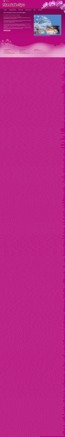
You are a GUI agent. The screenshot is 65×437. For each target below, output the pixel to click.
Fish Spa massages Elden (7, 113)
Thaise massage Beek (53, 309)
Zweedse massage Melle (24, 429)
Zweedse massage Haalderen (30, 424)
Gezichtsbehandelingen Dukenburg (3, 132)
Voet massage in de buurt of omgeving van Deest (58, 354)
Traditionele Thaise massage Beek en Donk (56, 326)
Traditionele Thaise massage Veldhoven (39, 346)
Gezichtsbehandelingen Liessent (45, 138)
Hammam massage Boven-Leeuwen (56, 150)
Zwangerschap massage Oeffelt (3, 412)
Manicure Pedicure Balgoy (30, 205)
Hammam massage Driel (18, 152)
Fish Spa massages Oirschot (39, 121)
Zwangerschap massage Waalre (9, 417)
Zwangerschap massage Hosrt (7, 407)
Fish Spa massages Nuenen (9, 121)
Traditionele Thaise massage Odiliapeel (59, 341)
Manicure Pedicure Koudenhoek (36, 213)
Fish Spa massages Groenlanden (34, 114)
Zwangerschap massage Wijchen (43, 417)
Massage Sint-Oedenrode (22, 232)
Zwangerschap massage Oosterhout (30, 412)
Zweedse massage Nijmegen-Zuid (33, 430)
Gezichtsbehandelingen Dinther (10, 131)
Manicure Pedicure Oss (38, 217)
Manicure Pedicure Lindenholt (35, 214)
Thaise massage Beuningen (39, 310)
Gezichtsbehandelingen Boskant (57, 129)
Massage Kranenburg (31, 228)
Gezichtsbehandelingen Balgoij (3, 128)
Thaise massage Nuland (6, 320)
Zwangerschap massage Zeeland (16, 418)
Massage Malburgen (33, 229)
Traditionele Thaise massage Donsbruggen (15, 330)
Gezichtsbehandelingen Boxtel (11, 130)
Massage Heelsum (43, 226)
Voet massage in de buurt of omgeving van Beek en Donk (28, 351)
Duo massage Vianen (25, 107)
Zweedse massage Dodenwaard (3, 422)
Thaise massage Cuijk (24, 311)
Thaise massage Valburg (9, 323)
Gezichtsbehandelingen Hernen (55, 135)
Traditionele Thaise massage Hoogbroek (28, 336)
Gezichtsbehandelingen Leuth (32, 138)
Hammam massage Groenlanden (11, 154)
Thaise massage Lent (35, 317)
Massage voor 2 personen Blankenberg (8, 237)
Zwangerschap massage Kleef (41, 407)
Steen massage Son (17, 306)
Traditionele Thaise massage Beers (10, 327)
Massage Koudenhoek (26, 228)
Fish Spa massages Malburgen (39, 119)
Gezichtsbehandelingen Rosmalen (55, 143)
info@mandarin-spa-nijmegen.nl (10, 53)
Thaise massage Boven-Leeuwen (8, 311)
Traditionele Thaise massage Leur (8, 338)
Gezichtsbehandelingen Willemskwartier (37, 147)
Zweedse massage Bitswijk (43, 420)
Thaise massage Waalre (19, 324)
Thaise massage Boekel (61, 310)
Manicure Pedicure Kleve (29, 213)
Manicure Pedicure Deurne (55, 207)
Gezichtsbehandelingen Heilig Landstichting (26, 135)
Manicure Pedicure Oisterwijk (16, 217)
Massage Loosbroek (17, 229)
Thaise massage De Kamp (35, 311)
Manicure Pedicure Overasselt (50, 217)
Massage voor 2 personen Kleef (26, 245)
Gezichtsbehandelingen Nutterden (43, 141)
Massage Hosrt (1, 228)
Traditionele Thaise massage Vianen (13, 347)
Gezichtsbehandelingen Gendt (17, 133)
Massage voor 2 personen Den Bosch (23, 238)
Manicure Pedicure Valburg (6, 220)
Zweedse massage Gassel (24, 423)
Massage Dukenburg (15, 225)
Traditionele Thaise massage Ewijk (34, 331)
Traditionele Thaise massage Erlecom (20, 331)
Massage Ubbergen (45, 232)
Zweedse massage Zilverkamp (32, 436)
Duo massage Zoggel (46, 108)
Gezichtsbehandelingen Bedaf (16, 128)
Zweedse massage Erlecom (3, 423)
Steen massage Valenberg (51, 306)
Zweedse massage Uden (4, 434)
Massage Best (41, 223)
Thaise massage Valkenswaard (21, 323)
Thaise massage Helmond (27, 315)
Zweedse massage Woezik (8, 436)
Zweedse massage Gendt (46, 423)
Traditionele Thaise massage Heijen (27, 334)
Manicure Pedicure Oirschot (10, 217)
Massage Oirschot (55, 230)
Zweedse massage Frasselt (18, 423)
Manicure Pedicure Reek (24, 218)
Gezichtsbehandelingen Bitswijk (36, 129)
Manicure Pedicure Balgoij (25, 205)
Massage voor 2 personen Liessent (42, 246)
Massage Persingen (25, 231)
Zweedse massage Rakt (15, 432)
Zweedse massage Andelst (3, 419)
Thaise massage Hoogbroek (30, 316)
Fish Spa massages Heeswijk (30, 115)
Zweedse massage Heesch (4, 425)
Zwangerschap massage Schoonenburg (18, 414)
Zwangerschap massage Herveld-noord (8, 406)
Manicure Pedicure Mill (29, 215)
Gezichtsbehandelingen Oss (31, 142)
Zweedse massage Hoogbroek (55, 426)
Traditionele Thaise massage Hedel (45, 333)
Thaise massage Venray (52, 323)
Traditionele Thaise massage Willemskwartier (32, 348)
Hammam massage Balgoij (12, 149)
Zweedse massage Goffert (57, 423)
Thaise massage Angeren (23, 309)
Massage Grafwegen (4, 226)
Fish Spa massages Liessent (49, 118)
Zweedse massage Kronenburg (49, 427)
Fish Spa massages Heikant (48, 115)
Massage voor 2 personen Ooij (19, 250)
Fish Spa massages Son (6, 124)
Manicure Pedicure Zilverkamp (26, 222)
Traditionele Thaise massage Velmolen (47, 346)
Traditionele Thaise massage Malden (44, 339)
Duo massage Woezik (22, 108)
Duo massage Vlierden (34, 107)
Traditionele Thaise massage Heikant (34, 334)
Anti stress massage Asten (44, 54)
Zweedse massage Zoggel (37, 436)
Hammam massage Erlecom (58, 152)
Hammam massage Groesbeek (17, 154)
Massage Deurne (42, 224)
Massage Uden (49, 232)
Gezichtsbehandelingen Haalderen (10, 134)
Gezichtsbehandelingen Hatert (23, 134)
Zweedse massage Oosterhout (27, 431)
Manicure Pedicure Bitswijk (43, 206)
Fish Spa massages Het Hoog (41, 116)
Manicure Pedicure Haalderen (30, 210)
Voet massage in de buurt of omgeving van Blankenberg (17, 353)
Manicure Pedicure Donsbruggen (16, 208)
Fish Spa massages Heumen (53, 116)
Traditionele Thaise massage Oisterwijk (19, 342)
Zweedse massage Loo (40, 428)
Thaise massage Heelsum (42, 314)
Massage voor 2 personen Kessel (19, 245)
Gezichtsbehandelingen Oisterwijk (5, 142)
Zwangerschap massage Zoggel (38, 418)
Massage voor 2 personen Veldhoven (13, 254)
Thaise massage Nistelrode (59, 319)
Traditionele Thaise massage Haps (22, 333)
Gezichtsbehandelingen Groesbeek (3, 134)
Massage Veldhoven (6, 233)
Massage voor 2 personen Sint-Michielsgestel (45, 252)
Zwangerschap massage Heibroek (7, 405)
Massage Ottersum (13, 231)
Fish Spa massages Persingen (28, 122)
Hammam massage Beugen (14, 150)
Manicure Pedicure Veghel (24, 220)
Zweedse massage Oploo (33, 431)
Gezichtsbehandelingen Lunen (30, 139)
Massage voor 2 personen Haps (55, 241)
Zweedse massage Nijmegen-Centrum (11, 430)
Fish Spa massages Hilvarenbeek (59, 116)
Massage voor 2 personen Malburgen (44, 247)
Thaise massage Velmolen (37, 323)
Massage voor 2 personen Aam (33, 234)
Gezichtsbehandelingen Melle (57, 139)
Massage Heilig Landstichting (5, 227)
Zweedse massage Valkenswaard (22, 434)
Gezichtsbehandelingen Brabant (18, 130)
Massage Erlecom (29, 225)
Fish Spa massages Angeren (16, 109)
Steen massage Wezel (9, 308)
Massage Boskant (3, 224)
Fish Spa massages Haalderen (47, 114)
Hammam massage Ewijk (5, 153)
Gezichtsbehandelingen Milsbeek (18, 140)
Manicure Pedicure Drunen (34, 208)
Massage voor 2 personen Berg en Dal (20, 236)
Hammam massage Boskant (50, 150)
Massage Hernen (22, 227)
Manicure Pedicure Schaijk (53, 218)
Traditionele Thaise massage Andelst (60, 325)
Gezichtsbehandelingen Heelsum (43, 134)
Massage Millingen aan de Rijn (48, 229)
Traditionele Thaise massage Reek (53, 343)
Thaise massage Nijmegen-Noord (40, 319)
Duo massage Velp (12, 107)
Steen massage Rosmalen (34, 305)
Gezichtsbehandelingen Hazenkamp (30, 134)
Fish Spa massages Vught (53, 125)
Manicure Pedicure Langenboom (61, 213)
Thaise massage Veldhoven (32, 323)
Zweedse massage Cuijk (20, 421)
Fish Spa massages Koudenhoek (58, 117)
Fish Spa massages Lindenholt (61, 118)
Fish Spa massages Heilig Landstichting (55, 115)
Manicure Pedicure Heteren (25, 212)
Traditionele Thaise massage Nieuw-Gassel (36, 340)
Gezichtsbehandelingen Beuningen (23, 129)
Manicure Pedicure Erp (8, 209)
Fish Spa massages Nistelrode (3, 121)
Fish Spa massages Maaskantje (32, 119)
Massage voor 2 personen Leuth (28, 246)
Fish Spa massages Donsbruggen (28, 112)
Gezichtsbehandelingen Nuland (36, 141)
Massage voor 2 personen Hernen (37, 243)
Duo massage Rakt (10, 105)
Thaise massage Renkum (40, 321)
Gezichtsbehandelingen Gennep (23, 133)
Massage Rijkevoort (54, 231)
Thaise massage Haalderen (16, 314)
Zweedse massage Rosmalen (50, 432)
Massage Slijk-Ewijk (28, 232)
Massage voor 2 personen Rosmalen (6, 252)
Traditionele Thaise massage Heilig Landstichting (43, 334)
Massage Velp (13, 233)
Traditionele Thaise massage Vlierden (28, 347)
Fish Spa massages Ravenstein (51, 122)
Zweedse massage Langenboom (61, 427)
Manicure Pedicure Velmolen (36, 220)
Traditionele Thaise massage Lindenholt (46, 338)
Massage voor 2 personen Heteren (11, 244)
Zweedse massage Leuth (12, 428)
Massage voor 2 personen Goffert (3, 241)
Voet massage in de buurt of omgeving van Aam (32, 349)
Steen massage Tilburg (27, 306)
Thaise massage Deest (45, 311)
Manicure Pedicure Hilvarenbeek (37, 212)
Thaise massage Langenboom (30, 317)
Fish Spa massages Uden (35, 124)
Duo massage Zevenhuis (36, 108)
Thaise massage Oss (53, 320)
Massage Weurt (52, 233)
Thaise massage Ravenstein (30, 321)
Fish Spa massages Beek (50, 109)
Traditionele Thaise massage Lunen (20, 339)
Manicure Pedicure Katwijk (8, 213)
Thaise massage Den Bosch (50, 311)
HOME (5, 10)
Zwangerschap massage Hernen (58, 405)
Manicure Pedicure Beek (41, 205)
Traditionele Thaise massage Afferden (37, 325)
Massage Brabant (16, 224)
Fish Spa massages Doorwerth (35, 112)
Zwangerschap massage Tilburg (16, 415)
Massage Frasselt (39, 225)
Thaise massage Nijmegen (26, 319)
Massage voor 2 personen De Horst (58, 237)
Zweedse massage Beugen (26, 420)
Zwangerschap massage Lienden (47, 408)
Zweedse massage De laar (38, 421)
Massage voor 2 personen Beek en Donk (52, 235)
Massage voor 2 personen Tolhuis (26, 253)
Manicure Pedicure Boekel (55, 206)
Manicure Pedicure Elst (62, 208)
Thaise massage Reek (36, 321)
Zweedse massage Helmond (46, 425)
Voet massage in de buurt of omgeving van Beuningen (49, 352)
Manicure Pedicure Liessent (23, 214)
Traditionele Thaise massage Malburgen (36, 339)
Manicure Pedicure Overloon (56, 217)
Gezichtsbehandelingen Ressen (42, 143)
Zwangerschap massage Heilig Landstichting (28, 405)
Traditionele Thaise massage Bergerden (34, 327)
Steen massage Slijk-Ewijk (12, 306)
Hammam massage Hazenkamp (41, 154)
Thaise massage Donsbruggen (15, 312)
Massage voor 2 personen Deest (16, 238)
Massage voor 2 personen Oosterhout (26, 250)
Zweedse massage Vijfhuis (4, 435)
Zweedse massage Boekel (55, 420)
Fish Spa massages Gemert (57, 113)
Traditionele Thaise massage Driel (31, 330)
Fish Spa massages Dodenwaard (15, 112)
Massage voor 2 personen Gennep (60, 240)
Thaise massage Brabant (19, 311)
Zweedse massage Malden (19, 429)
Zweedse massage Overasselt (50, 431)
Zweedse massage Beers (60, 419)
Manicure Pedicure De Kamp (32, 207)
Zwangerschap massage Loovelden (31, 409)
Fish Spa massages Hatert (58, 114)
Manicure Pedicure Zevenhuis (19, 222)
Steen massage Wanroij (58, 307)
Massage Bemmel (29, 223)
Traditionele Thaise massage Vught (42, 347)
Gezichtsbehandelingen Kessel (29, 137)
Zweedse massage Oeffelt (4, 431)
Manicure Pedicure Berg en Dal (9, 206)
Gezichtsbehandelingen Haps (17, 134)
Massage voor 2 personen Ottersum (47, 250)
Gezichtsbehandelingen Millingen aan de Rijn (10, 140)
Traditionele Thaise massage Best (41, 327)
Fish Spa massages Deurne (3, 112)
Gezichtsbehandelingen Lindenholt (58, 138)
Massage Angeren (54, 222)
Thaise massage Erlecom (62, 312)
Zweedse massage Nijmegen (4, 430)
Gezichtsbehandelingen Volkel (49, 146)
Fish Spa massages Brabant (26, 111)
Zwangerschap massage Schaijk (10, 414)
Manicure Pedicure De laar (38, 207)
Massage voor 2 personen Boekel (15, 237)
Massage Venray (20, 233)
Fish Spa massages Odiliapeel (27, 121)
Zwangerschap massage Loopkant (16, 409)
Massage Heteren (42, 227)
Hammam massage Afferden (35, 148)
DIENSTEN (20, 10)
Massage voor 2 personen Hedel (12, 242)
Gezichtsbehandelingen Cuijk (24, 130)
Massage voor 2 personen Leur (22, 246)
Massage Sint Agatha (7, 232)
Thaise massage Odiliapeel (17, 320)
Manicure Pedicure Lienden (18, 214)
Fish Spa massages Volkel (48, 125)
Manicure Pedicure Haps (35, 210)
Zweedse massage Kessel (19, 427)
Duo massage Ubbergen (37, 106)
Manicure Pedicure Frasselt (18, 209)
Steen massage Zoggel (56, 308)
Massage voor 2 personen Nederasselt (31, 248)
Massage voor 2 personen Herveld (44, 243)
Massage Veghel (1, 233)
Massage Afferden (39, 222)
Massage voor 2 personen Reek (40, 251)
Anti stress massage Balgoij (49, 54)
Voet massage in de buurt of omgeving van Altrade (53, 349)
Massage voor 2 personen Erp (5, 240)
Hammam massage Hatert (35, 154)
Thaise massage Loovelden (22, 318)
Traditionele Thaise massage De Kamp (15, 329)
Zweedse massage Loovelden (58, 428)
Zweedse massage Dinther (60, 421)
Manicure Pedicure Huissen (3, 213)
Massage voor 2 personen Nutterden (47, 249)
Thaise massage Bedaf (48, 309)
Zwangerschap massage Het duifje (15, 406)
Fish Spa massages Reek (56, 122)
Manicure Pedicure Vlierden (4, 221)
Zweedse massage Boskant (61, 420)
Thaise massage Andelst (18, 309)
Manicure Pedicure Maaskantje (6, 215)
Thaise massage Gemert (32, 313)
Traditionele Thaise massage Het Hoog (45, 335)
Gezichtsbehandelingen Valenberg (36, 145)
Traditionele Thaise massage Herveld (20, 335)
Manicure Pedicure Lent (2, 214)
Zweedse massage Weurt (43, 435)
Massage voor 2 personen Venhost (34, 254)
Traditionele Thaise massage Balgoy (34, 326)
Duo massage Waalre (48, 107)
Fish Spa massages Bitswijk (53, 110)
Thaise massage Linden (60, 317)
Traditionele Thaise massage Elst (13, 331)
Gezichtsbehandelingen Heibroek (5, 135)
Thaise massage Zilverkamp (18, 325)
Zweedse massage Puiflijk (5, 432)
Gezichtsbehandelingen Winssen (44, 147)
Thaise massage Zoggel (24, 325)
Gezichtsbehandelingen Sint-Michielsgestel (29, 144)
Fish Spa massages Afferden (57, 108)
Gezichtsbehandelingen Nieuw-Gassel (40, 140)
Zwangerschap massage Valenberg (50, 415)
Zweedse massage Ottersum (44, 431)
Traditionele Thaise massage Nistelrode (28, 341)
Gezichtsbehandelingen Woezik (51, 147)
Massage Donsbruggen (59, 224)
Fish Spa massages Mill (56, 119)
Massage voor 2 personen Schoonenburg (21, 252)
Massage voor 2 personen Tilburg (19, 253)
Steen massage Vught (48, 307)
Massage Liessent (61, 228)
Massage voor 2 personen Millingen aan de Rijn (7, 248)
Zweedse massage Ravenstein (21, 432)
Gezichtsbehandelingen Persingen (58, 142)
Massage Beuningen (48, 223)
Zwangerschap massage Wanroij (16, 417)
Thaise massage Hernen (39, 315)
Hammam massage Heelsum (53, 154)
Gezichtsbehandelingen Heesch (56, 134)
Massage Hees (46, 226)
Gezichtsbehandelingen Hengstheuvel (48, 135)
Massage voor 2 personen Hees (26, 242)
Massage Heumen (46, 227)
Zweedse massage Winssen (3, 436)
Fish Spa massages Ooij (50, 121)
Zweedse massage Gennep (52, 423)
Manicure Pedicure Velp (41, 220)
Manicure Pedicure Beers (60, 205)
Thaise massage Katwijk (45, 316)
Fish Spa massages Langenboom (21, 118)
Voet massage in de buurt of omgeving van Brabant (7, 354)
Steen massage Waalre (53, 307)
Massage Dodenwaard (49, 224)
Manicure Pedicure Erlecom (3, 209)
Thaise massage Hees (47, 314)
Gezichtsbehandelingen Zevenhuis (10, 148)
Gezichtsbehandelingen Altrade (28, 127)
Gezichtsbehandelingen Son (51, 144)
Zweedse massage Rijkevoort (44, 432)
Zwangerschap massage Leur (34, 408)
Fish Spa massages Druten (52, 112)
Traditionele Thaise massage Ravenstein (46, 343)
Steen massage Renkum (18, 305)
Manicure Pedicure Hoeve (43, 212)
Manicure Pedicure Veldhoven (30, 220)
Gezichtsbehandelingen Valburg (29, 145)
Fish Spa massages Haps (53, 114)
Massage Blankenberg (60, 223)
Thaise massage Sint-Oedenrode (31, 322)
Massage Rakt (35, 231)
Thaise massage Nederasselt (14, 319)
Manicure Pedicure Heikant (26, 211)
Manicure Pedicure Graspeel (5, 210)
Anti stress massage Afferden (8, 54)
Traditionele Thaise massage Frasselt (42, 331)
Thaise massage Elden (53, 312)
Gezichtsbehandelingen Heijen (12, 135)
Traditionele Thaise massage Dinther (53, 329)
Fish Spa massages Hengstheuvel (9, 116)
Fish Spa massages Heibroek (36, 115)
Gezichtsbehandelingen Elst (23, 132)
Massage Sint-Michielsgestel (17, 232)
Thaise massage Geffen (21, 313)
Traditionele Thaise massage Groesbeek (7, 333)
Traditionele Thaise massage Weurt (9, 348)
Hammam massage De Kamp (21, 151)
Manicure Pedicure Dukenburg (45, 208)
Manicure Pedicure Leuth (12, 214)
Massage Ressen (50, 231)
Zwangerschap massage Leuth (41, 408)
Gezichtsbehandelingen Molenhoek (25, 140)
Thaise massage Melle (49, 318)
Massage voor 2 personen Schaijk (13, 252)
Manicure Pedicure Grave (10, 210)
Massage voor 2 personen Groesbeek (40, 241)
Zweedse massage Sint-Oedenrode (27, 433)
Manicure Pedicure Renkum (30, 218)
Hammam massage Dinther (50, 151)
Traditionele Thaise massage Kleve (15, 337)
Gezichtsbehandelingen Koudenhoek (48, 137)
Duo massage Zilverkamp (41, 108)
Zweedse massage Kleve (30, 427)
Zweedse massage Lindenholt (35, 428)
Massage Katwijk (8, 228)
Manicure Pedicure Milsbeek (42, 215)
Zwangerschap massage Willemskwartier (51, 417)
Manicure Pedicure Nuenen (45, 216)
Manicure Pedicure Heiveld (40, 211)
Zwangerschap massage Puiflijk (14, 413)
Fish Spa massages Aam (51, 108)
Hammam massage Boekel (44, 150)
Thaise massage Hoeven (24, 316)
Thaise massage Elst (57, 312)
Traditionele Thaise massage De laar (22, 329)
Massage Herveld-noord (30, 227)
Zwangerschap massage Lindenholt (3, 409)
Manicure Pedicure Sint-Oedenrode (24, 219)
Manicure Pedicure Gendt (46, 209)
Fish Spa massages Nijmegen (32, 120)
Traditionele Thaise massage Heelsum (53, 333)
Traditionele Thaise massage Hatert (30, 333)
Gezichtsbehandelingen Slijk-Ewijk (45, 144)
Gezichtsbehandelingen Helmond (40, 135)
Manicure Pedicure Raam (8, 218)
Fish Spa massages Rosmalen (17, 123)
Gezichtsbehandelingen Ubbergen (16, 145)
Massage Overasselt (17, 231)
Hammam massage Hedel (47, 154)
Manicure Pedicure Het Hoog (19, 212)
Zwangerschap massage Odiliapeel (60, 411)
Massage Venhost (16, 233)
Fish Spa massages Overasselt (16, 122)
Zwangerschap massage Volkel (61, 416)
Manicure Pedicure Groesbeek (23, 210)
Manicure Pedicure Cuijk (20, 207)
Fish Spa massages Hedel (7, 115)
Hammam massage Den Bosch (39, 151)
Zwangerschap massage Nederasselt (40, 410)
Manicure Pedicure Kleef (24, 213)
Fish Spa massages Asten (28, 109)
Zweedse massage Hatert (40, 424)
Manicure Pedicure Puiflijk (2, 218)
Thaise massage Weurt (35, 324)
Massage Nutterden (44, 230)
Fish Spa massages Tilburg (18, 124)
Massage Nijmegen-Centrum (12, 230)
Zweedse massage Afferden (49, 418)
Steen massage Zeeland (40, 308)
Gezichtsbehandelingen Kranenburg (55, 137)
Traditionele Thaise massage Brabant (57, 328)
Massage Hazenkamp (35, 226)
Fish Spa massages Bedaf (44, 109)
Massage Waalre (41, 233)
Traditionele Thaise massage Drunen (39, 330)
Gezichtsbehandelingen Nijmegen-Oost (7, 141)
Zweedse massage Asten (19, 419)
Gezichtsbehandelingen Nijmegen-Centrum (55, 140)
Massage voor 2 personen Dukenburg (34, 239)
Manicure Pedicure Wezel (43, 221)
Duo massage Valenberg (51, 106)
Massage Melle (40, 229)
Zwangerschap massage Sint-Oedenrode (51, 414)
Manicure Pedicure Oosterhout (27, 217)
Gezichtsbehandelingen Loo (3, 139)
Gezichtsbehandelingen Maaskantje (36, 139)
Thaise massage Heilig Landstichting (15, 315)
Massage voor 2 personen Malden (51, 247)
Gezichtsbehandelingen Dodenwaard (16, 131)
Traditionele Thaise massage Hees (60, 333)
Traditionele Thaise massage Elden (5, 331)
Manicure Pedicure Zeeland (13, 222)
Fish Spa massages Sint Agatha (36, 123)
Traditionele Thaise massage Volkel (35, 347)
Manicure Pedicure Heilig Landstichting (33, 211)
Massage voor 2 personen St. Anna (12, 253)
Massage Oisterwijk (60, 230)
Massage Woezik (9, 234)
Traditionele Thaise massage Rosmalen (22, 344)
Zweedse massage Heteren (25, 426)
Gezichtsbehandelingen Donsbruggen (32, 131)
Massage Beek (11, 223)
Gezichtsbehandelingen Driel (46, 131)
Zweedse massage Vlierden (10, 435)
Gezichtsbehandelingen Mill (3, 140)
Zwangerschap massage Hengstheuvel (51, 405)
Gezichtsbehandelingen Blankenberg (43, 129)
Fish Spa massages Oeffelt (33, 121)
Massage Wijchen (59, 233)
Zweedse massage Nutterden (57, 430)
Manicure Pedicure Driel (28, 208)
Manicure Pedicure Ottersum (43, 217)
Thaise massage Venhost (47, 323)
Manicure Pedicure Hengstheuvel (52, 211)
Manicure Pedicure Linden (29, 214)
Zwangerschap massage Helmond (43, 405)
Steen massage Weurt (4, 308)
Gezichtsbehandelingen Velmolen (3, 146)
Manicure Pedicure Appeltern (14, 205)
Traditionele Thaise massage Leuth (15, 338)
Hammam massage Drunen (24, 152)
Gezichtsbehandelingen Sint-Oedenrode (37, 144)
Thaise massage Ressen (46, 321)
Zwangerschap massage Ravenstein (34, 413)
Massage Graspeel (8, 226)
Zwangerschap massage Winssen (58, 417)
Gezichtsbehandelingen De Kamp (37, 130)
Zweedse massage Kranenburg (42, 427)
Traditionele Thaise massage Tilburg (41, 345)
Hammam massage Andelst (52, 148)
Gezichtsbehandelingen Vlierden (42, 146)
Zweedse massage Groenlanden (17, 424)
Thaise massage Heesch (52, 314)
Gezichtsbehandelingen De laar (44, 130)
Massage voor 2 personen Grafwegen (11, 241)
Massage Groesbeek (20, 226)
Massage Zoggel (28, 234)
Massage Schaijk (62, 231)
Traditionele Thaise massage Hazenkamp (38, 333)
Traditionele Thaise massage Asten (19, 326)
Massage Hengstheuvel (17, 227)
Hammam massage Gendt (40, 153)
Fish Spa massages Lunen (26, 119)
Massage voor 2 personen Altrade (47, 234)
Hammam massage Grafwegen (57, 153)
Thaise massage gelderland (27, 313)
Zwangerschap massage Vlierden (54, 416)
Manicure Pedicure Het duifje (13, 212)
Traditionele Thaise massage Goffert (30, 332)
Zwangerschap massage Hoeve (51, 406)
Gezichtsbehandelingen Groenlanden (57, 133)
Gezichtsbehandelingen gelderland (3, 133)
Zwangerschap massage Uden (36, 415)
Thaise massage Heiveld (22, 315)
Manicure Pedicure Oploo (33, 217)
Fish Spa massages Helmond (3, 116)
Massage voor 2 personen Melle (58, 247)
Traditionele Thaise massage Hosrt (35, 336)
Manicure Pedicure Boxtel (10, 207)
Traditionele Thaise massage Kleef (8, 337)
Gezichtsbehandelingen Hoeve (46, 136)
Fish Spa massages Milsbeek (5, 120)
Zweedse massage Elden (57, 422)
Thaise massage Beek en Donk (59, 309)
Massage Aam (35, 222)
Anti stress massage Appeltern (38, 54)
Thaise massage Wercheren (29, 324)
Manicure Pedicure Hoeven (49, 212)
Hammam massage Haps (29, 154)
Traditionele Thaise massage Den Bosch (38, 329)
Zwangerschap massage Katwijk (21, 407)
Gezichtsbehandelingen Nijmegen (47, 140)
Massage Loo (9, 229)
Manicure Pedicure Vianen (58, 220)
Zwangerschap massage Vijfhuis (47, 416)
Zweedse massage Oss (38, 431)
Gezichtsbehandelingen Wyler (57, 147)
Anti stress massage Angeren (32, 54)
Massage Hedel (39, 226)
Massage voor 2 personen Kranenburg (48, 245)
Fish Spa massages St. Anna (12, 124)
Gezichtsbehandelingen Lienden (38, 138)
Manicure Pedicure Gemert (41, 209)
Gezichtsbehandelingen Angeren (47, 127)
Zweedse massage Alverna (60, 418)
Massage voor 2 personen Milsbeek (16, 248)
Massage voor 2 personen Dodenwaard (45, 238)
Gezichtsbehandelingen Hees (50, 134)
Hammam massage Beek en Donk (34, 149)
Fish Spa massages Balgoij (33, 109)
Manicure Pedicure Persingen (62, 217)
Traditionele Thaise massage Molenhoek (20, 340)
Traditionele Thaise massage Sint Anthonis (55, 344)
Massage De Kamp (27, 224)
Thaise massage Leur (40, 317)
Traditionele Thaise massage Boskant (32, 328)
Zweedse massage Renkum (32, 432)
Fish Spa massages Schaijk (23, 123)
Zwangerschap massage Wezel (37, 417)
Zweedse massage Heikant (27, 425)
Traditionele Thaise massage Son (26, 345)
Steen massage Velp (15, 307)
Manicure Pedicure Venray (52, 220)
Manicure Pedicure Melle (24, 215)
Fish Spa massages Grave (28, 114)
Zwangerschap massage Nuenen (39, 411)
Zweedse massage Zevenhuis (25, 436)
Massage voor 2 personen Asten (18, 235)
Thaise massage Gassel (16, 313)
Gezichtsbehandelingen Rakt (15, 143)
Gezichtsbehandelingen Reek (29, 143)
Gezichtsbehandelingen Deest (50, 130)
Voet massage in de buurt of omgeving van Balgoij (51, 350)
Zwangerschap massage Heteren (29, 406)
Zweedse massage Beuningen (32, 420)
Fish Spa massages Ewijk (28, 113)
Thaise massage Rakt (25, 321)
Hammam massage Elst (53, 152)
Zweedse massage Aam (43, 418)
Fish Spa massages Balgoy (39, 109)
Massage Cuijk (19, 224)
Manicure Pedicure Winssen (61, 221)
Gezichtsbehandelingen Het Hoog (18, 136)
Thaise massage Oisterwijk (33, 320)
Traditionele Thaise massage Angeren (4, 326)
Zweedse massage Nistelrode (40, 430)
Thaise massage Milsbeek (2, 319)
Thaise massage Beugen (34, 310)
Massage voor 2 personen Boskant (22, 237)
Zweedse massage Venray (57, 434)
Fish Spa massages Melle (50, 119)
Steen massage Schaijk (39, 305)
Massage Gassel (42, 225)
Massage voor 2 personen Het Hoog (3, 244)
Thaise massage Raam (20, 321)
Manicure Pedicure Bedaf (35, 205)
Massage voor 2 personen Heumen (18, 244)
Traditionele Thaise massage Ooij (26, 342)
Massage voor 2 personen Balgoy (31, 235)
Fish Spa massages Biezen (48, 110)
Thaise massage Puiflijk (15, 321)
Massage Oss (9, 231)
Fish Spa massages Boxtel (21, 111)
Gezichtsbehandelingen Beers (44, 128)
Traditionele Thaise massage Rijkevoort (13, 344)
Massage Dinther (45, 224)
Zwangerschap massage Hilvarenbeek (44, 406)
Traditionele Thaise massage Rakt (38, 343)
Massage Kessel (16, 228)
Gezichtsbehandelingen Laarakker (6, 138)
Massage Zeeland (16, 234)
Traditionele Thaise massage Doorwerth (24, 330)
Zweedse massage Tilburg (51, 433)
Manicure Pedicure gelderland (35, 209)
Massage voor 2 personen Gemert (46, 240)
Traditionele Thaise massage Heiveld (52, 334)
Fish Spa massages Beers (6, 110)
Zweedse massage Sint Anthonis (13, 433)
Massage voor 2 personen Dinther (37, 238)
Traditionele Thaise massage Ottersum (56, 342)
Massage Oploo (6, 231)
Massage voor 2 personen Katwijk (5, 245)
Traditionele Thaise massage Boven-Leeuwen (41, 328)
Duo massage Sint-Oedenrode (9, 106)
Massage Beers (25, 223)
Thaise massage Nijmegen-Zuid (53, 319)
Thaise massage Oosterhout (43, 320)
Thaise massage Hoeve (19, 316)
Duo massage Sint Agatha (54, 105)
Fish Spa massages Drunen (46, 112)
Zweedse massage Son (40, 433)
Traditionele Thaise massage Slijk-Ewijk (19, 345)
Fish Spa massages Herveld (22, 116)
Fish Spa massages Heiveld (62, 115)
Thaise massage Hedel (37, 314)
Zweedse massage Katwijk (8, 427)
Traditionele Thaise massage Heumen (60, 335)
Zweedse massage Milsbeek (43, 429)
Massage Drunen (7, 225)
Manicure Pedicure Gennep (52, 209)
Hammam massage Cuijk (9, 151)
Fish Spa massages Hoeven (6, 117)
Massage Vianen (24, 233)
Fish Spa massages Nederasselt (18, 120)
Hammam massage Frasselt (11, 153)
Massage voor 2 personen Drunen (20, 239)
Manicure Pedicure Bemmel (3, 206)
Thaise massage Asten (33, 309)
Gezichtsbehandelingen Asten (61, 127)
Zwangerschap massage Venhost (27, 416)
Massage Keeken (12, 228)
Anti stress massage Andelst (26, 54)
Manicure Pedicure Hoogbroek (55, 212)
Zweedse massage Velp (46, 434)
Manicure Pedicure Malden (18, 215)
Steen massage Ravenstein (8, 305)
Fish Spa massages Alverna (4, 109)
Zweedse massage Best (21, 420)
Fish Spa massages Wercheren (7, 126)
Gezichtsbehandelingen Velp (10, 146)
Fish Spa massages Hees (18, 115)
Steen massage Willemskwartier (20, 308)
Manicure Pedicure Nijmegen (4, 216)
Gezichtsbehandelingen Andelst (41, 127)
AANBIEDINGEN (12, 10)
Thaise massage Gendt (37, 313)
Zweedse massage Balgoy (30, 419)
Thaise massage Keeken (50, 316)
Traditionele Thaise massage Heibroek (19, 334)
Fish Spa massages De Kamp (44, 111)
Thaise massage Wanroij (24, 324)
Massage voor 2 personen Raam (19, 251)
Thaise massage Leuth (44, 317)
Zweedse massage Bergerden (15, 420)
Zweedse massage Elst (62, 422)
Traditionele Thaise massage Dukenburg (54, 330)
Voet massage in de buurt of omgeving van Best (29, 352)
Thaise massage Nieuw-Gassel (20, 319)
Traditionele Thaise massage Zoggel (24, 349)
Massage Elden (22, 225)
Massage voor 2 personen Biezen (56, 236)
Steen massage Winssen (25, 308)
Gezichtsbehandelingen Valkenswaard (43, 145)
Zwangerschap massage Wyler (10, 418)
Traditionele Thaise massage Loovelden (12, 339)
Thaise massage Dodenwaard (3, 312)
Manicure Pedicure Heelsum (58, 210)
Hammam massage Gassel (16, 153)
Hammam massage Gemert (34, 153)
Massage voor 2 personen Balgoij (24, 235)
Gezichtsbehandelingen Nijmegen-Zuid (15, 141)
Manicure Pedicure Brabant (15, 207)
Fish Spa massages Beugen (36, 110)
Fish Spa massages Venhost (19, 125)
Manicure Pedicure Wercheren (32, 221)
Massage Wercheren (49, 233)
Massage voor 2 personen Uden (40, 253)
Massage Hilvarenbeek (50, 227)
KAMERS (40, 10)
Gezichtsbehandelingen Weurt (17, 147)
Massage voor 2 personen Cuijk (52, 237)
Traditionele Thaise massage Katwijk (50, 336)
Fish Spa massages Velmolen (8, 125)
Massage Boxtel (12, 224)
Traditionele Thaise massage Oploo (42, 342)
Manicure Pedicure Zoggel (31, 222)
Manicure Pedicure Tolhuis (53, 219)
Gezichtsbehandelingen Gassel (55, 132)
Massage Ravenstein (39, 231)
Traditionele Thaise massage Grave (54, 332)
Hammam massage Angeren (58, 148)
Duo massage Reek (19, 105)
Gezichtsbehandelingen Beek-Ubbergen (37, 128)
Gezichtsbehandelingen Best (10, 129)
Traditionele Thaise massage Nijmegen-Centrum (54, 340)
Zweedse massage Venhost (51, 434)
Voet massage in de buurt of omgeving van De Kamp (37, 354)
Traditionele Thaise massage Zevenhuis (8, 349)
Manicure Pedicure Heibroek (15, 211)
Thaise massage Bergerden (24, 310)
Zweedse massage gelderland (35, 423)
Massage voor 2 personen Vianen (48, 254)
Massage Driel (3, 225)
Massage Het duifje (34, 227)
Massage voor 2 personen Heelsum (19, 242)
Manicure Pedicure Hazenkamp (46, 210)
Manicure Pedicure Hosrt (60, 212)
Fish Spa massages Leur (32, 118)
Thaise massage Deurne (55, 311)
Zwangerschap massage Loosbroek (24, 409)
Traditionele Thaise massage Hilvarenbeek (4, 336)
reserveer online (7, 30)
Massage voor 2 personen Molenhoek (23, 248)
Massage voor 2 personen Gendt (53, 240)
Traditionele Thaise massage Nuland (43, 341)
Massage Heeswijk (54, 226)
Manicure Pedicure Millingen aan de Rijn (35, 215)
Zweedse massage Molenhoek (49, 429)
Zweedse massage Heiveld (40, 425)
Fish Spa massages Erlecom (18, 113)
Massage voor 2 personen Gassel (25, 240)
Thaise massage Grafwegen (53, 313)
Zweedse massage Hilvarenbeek (37, 426)
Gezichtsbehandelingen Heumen (31, 136)
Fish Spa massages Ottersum (10, 122)
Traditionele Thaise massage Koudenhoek (23, 337)
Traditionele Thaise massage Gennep (23, 332)
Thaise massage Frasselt (11, 313)
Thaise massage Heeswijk (57, 314)
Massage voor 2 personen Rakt (26, 251)
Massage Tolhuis (41, 232)
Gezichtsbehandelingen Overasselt (44, 142)
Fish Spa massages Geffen (45, 113)
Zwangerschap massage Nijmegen (55, 410)
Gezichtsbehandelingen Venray (23, 146)
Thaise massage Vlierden (4, 324)
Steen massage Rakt (3, 305)
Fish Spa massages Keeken (36, 117)
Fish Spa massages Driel (41, 112)
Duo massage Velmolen (7, 107)
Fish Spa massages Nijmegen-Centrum (39, 120)
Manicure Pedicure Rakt (13, 218)
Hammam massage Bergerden (3, 150)
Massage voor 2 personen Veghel (6, 254)
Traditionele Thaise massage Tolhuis (49, 345)
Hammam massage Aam (29, 148)
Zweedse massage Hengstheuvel (52, 425)
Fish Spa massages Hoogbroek (13, 117)
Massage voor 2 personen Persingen (5, 251)
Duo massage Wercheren (57, 107)
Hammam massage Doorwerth (13, 152)
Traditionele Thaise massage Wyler (56, 348)
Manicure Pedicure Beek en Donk (47, 205)
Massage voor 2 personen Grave (25, 241)
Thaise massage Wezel (39, 324)
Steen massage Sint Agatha (51, 305)
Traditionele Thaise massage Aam (30, 325)
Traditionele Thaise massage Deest (30, 329)
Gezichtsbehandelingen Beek (22, 128)
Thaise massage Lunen (28, 318)
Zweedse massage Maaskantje (6, 429)
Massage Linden (1, 229)
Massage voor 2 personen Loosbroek (14, 247)
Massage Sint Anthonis (12, 232)
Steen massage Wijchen (14, 308)
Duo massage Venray (21, 107)
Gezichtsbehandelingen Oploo (25, 142)
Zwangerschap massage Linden (61, 408)
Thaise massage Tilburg (52, 322)
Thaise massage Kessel (55, 316)
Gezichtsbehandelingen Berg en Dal (57, 128)
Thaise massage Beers (7, 310)
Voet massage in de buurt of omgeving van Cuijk (17, 354)
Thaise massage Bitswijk (50, 310)
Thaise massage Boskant (2, 311)
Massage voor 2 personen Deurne (30, 238)
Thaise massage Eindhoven (47, 312)
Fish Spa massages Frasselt (34, 113)
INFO (35, 10)
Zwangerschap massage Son (3, 415)
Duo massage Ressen (28, 105)
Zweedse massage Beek (41, 419)
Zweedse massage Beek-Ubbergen (54, 419)
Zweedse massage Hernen (58, 425)
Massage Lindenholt (6, 229)
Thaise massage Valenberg (15, 323)
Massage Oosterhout (2, 231)
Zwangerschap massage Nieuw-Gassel (48, 410)
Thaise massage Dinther (61, 311)
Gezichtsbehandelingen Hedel (37, 134)
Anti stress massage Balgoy (55, 54)
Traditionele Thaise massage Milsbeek (12, 340)
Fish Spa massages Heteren (47, 116)
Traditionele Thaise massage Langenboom (57, 337)
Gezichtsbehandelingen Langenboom (13, 138)
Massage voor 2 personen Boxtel (38, 237)
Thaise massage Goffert (47, 313)
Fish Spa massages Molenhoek (12, 120)
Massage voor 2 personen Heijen (55, 242)
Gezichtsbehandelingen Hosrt (3, 137)
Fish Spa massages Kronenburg (8, 118)
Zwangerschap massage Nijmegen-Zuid (25, 411)
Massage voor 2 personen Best (35, 236)
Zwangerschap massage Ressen (54, 413)
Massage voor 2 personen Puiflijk (13, 251)
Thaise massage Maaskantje (33, 318)
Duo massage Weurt (62, 107)
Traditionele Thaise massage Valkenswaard (23, 346)
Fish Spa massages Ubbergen (30, 124)
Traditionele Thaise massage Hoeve (12, 336)
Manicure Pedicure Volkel (10, 221)
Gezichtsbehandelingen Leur (26, 138)
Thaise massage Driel (26, 312)
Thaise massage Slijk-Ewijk (37, 322)
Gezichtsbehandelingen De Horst (30, 130)
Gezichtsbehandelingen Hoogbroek (59, 136)
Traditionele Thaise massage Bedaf (41, 326)
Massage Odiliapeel (48, 230)
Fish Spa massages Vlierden (42, 125)
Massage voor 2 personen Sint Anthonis (37, 252)
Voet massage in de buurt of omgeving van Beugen (39, 352)
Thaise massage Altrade (7, 309)
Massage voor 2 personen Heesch (33, 242)
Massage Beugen (44, 223)
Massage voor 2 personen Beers (5, 236)
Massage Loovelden (21, 229)
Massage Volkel (34, 233)
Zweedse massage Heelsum (58, 424)
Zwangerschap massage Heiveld (36, 405)
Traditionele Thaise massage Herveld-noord (28, 335)
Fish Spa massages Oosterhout (56, 121)
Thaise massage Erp (2, 313)
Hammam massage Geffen (22, 153)
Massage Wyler (12, 234)
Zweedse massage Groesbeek (23, 424)
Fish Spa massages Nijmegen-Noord (46, 120)
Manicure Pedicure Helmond (46, 211)
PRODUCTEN (28, 10)
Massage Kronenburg (35, 228)
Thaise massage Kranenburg (12, 317)
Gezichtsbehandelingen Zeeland (3, 148)
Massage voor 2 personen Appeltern (11, 235)
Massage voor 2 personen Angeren (3, 235)
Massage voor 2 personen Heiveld (14, 243)
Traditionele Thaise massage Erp (27, 331)
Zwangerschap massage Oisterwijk (17, 412)
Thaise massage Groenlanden (4, 314)
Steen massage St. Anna (21, 306)
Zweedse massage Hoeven (49, 426)
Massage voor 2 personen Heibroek (48, 242)
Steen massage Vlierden (38, 307)
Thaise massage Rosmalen (57, 321)
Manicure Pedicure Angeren (8, 205)
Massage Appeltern (58, 222)
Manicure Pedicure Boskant (61, 206)
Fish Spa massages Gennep (4, 114)
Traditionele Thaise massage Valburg (7, 346)
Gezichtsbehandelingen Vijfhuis (35, 146)
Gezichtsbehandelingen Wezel (23, 147)
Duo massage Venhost (16, 107)
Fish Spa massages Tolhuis (24, 124)
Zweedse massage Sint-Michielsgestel (20, 433)
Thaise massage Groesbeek (10, 314)
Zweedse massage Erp (8, 423)
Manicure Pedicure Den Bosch (49, 207)
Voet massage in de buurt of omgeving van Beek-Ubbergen (40, 351)
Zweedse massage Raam (10, 432)
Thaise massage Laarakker (24, 317)
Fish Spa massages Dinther (8, 112)
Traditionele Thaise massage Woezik (49, 348)
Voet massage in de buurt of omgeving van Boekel (28, 353)
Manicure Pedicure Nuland (51, 216)
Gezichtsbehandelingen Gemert (10, 133)
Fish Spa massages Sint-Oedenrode (58, 123)
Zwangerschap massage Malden (59, 409)
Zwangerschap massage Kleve (47, 407)
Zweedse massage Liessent (24, 428)
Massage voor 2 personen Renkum (47, 251)
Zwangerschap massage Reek (41, 413)
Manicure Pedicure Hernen (58, 211)
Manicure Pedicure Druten (39, 208)
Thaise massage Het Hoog (61, 315)
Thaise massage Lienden (49, 317)
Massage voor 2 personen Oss (40, 250)
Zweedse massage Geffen (29, 423)
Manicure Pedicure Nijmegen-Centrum (11, 216)
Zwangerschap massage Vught (3, 417)
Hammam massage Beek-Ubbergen (42, 149)
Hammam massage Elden (47, 152)
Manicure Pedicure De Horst (26, 207)
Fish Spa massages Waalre (59, 125)
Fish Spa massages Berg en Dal (18, 110)
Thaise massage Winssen (56, 324)
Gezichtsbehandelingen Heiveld (34, 135)
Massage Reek (42, 231)
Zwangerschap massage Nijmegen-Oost (17, 411)
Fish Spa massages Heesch (24, 115)
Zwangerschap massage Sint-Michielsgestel (42, 414)
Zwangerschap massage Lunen (38, 409)
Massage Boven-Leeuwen (8, 224)
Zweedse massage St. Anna (45, 433)
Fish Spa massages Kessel (41, 117)
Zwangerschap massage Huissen (14, 407)
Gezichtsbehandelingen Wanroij (3, 147)
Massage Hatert (31, 226)
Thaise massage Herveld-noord (50, 315)
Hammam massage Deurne (45, 151)
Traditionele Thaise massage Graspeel (46, 332)
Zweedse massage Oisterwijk (16, 431)
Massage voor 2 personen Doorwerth (6, 239)
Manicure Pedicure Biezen (38, 206)
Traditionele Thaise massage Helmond (60, 334)
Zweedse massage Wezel (48, 435)
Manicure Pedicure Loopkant (46, 214)
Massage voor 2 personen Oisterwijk (12, 250)
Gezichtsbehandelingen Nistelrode (23, 141)
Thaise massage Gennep (42, 313)
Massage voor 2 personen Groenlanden (33, 241)
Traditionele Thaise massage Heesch (4, 334)
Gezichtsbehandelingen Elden (17, 132)
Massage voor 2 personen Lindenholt (57, 246)
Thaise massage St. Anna (47, 322)
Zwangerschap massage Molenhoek (32, 410)
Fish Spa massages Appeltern (22, 109)
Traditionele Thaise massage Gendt (15, 332)
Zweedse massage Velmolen (40, 434)
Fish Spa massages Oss (3, 122)
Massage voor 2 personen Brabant (44, 237)
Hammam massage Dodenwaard (56, 151)
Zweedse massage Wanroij (31, 435)
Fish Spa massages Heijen (42, 115)
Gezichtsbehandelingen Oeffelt (57, 141)
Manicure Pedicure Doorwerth (23, 208)
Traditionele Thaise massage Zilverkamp (16, 349)
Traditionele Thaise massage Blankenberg (17, 328)
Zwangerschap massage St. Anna (9, 415)
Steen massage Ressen (23, 305)
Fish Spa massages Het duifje (35, 116)
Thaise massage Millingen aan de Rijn (60, 318)
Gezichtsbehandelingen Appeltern (54, 127)
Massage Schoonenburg (2, 232)
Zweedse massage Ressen (38, 432)
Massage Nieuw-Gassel (2, 230)
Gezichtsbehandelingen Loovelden (23, 139)
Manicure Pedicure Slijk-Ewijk (31, 219)
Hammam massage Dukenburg (35, 152)
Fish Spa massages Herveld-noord (28, 116)
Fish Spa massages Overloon (22, 122)
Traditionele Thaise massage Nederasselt (28, 340)
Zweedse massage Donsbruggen (16, 422)
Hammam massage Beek (28, 149)
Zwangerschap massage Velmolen (14, 416)
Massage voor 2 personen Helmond (21, 243)
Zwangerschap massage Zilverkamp (31, 418)
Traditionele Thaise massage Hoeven (20, 336)
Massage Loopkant (13, 229)
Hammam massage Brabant (4, 151)
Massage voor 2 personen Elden (49, 239)
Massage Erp (32, 225)
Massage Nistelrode (33, 230)
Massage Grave (11, 226)
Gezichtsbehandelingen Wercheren (10, 147)
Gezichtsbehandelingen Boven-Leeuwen (4, 130)
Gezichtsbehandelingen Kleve (41, 137)
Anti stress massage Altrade (14, 54)
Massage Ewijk (35, 225)
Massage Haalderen (24, 226)
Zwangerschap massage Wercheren (23, 417)
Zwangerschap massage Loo (10, 409)
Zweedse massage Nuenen (46, 430)
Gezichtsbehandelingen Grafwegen (36, 133)
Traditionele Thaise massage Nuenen (35, 341)
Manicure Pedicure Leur (7, 214)
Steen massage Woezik (31, 308)
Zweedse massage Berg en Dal (9, 420)
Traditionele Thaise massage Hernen (12, 335)
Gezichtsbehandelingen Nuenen (30, 141)
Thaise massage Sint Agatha (11, 322)
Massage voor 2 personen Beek (45, 235)
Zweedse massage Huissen (3, 427)
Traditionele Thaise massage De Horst (7, 329)
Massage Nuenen (36, 230)
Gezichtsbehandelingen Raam (9, 143)
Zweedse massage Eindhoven (52, 422)
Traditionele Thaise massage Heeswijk (11, 334)
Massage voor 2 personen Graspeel (18, 241)
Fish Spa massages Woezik (43, 126)
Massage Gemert (54, 225)
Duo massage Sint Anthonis (59, 105)
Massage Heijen (61, 226)
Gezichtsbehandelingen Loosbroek (16, 139)
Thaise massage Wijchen (44, 324)
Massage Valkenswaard (61, 232)
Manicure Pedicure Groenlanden (17, 210)
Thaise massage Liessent (54, 317)
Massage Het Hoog (39, 227)
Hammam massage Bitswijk (32, 150)
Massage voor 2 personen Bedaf (38, 235)
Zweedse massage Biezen (38, 420)
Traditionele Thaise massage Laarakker (49, 337)
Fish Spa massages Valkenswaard (53, 124)
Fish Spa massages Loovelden (21, 119)
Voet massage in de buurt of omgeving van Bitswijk (7, 353)
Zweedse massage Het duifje (14, 426)
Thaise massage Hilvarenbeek (14, 316)
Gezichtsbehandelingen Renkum (35, 143)
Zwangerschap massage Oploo (37, 412)
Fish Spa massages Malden (45, 119)
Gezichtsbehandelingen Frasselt (48, 132)
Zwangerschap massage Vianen (41, 416)
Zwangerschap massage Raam (21, 413)
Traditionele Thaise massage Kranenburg (32, 337)
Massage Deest (34, 224)
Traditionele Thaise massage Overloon (8, 343)
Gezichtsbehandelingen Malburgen (44, 139)
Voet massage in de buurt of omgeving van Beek (17, 351)
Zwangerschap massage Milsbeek (25, 410)
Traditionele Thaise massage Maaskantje (28, 339)
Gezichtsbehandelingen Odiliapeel (50, 141)
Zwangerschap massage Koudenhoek (54, 407)
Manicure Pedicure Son (36, 219)
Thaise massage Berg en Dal (18, 310)
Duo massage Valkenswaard (57, 106)
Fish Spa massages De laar (50, 111)
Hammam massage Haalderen (24, 154)
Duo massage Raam (6, 105)
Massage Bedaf (8, 223)
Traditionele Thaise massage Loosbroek (4, 339)
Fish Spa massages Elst (12, 113)
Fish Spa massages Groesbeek (41, 114)
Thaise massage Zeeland (7, 325)
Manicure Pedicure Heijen (21, 211)
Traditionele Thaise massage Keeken (58, 336)
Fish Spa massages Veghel (60, 124)
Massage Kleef (19, 228)
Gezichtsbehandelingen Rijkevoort (48, 143)
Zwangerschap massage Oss (43, 412)
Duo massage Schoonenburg (48, 105)
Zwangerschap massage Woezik (3, 418)
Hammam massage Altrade (41, 148)
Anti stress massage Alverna (20, 54)
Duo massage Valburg (46, 106)
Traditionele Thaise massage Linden (37, 338)
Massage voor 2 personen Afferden (39, 234)
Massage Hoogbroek (62, 227)
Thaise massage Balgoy (43, 309)
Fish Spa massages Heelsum (13, 115)
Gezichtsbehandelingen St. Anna (58, 144)
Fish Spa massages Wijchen (24, 126)
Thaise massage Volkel (9, 324)
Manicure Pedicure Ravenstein (19, 218)
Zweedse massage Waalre (26, 435)
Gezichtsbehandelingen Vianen (29, 146)
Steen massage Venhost (19, 307)
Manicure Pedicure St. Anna (42, 219)
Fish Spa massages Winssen (38, 126)
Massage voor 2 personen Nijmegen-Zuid (18, 249)
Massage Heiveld (9, 227)
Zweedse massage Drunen (34, 422)
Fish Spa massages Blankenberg (60, 110)
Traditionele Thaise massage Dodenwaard (7, 330)
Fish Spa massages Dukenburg (58, 112)
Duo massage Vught (43, 107)
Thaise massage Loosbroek (17, 318)
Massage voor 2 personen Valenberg (54, 253)
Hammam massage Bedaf (23, 149)
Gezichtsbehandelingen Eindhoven (10, 132)
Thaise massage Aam (61, 308)
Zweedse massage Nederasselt (55, 429)
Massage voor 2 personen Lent (15, 246)
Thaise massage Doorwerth (21, 312)
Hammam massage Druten (29, 152)
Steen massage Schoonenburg (45, 305)
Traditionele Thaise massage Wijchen (24, 348)
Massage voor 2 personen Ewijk (11, 240)
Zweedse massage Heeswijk (10, 425)
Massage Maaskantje (28, 229)
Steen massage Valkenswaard (58, 306)
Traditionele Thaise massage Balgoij (26, 326)
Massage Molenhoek (57, 229)
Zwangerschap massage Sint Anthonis (33, 414)
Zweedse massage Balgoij (25, 419)
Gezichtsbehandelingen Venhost (16, 146)
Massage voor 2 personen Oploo (33, 250)
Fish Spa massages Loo (2, 119)
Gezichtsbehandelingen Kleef (35, 137)
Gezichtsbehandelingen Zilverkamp (17, 148)
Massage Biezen (52, 223)
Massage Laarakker (40, 228)
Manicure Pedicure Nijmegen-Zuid (33, 216)
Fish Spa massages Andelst (10, 109)
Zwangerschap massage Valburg (43, 415)
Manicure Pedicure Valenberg (12, 220)
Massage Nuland (40, 230)
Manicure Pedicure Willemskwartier (55, 221)
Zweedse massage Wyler (14, 436)
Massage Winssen (5, 234)
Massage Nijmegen (7, 230)
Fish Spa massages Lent (27, 118)
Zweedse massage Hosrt (60, 426)
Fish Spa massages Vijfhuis (37, 125)
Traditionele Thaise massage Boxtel (49, 328)
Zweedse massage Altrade (54, 418)
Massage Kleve (22, 228)
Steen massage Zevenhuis (45, 308)
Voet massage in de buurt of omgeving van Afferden (43, 349)
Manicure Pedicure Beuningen (32, 206)
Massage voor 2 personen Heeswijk (40, 242)
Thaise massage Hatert (26, 314)
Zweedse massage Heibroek (16, 425)
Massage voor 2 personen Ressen (54, 251)
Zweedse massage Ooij (22, 431)
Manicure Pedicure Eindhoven (51, 208)
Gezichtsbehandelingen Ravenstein (22, 143)
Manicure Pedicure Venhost (47, 220)
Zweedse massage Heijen (21, 425)
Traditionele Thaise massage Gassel (49, 331)
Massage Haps (28, 226)
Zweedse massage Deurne (55, 421)
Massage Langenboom (44, 228)
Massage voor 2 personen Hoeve (33, 244)
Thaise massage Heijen (4, 315)
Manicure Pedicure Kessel (19, 213)
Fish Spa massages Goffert (10, 114)
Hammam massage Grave (4, 154)
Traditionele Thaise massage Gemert (8, 332)
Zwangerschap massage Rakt (27, 413)
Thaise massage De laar (40, 311)
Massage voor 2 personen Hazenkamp (5, 242)
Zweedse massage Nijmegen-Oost (26, 430)
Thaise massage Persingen (10, 321)
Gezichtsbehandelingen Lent (20, 138)
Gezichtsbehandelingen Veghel (50, 145)
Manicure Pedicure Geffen (29, 209)
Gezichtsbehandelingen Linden (52, 138)
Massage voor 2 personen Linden (49, 246)
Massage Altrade (43, 222)
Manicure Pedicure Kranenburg (42, 213)
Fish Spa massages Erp (23, 113)
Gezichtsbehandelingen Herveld (61, 135)
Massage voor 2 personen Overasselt (54, 250)
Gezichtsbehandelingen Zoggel (24, 148)
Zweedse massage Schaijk (55, 432)
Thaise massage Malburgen (39, 318)
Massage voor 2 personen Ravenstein (33, 251)
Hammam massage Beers (48, 149)
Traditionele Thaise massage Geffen (56, 331)
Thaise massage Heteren (2, 316)
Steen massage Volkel (44, 307)
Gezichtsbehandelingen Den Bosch (57, 130)
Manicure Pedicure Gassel (24, 209)
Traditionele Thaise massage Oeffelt (3, 342)
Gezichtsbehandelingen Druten (59, 131)
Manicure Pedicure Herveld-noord (7, 212)
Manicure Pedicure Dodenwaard (3, 208)
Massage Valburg (52, 232)
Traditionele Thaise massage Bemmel (18, 327)
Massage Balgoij (1, 223)
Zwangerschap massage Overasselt (57, 412)
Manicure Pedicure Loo (40, 214)
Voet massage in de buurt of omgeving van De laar (48, 354)
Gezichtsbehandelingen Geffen (61, 132)
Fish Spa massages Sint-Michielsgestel (51, 123)
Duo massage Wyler (27, 108)
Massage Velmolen (10, 233)
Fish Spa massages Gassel (40, 113)
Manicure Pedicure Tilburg (47, 219)
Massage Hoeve (54, 227)
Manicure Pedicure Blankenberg (49, 206)
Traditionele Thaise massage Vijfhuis (20, 347)
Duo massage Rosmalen (38, 105)
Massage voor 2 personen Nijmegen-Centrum (55, 248)
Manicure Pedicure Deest (43, 207)
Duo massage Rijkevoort (33, 105)
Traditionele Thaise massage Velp (54, 346)
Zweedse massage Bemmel (3, 420)
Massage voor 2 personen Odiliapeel (55, 249)
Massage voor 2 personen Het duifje (60, 243)
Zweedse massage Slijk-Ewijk (34, 433)
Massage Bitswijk (56, 223)
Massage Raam (32, 231)
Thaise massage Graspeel (58, 313)
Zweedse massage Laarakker (55, 427)
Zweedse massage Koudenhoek (36, 427)
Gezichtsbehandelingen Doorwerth (39, 131)
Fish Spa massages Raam (39, 122)
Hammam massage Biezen (26, 150)
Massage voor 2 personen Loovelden (22, 247)
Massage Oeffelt (52, 230)
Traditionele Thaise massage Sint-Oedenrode (10, 345)
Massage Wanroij (45, 233)
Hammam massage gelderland (28, 153)
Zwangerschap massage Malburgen (52, 409)
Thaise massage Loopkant (11, 318)
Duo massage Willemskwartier (12, 108)
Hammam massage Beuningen (20, 150)
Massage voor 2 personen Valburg (47, 253)
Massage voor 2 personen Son (5, 253)
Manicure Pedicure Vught (15, 221)
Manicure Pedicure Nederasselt (55, 215)
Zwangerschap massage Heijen (14, 405)
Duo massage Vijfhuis (30, 107)
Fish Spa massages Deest (55, 111)
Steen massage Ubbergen (36, 306)
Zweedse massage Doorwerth (23, 422)
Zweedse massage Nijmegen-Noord (19, 430)
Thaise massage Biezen (45, 310)
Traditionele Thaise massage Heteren (52, 335)
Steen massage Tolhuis (31, 306)
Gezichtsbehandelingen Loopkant (9, 139)
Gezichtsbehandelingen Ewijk (42, 132)
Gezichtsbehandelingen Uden (23, 145)
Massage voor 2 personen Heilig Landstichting (6, 243)
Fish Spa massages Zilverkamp (3, 127)
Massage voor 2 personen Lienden (35, 246)
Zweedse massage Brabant (15, 421)
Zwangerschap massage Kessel (34, 407)
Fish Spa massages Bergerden (24, 110)
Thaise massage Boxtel (14, 311)
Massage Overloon (21, 231)
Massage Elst (25, 225)
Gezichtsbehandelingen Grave (50, 133)
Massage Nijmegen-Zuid (28, 230)
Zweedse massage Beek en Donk (47, 419)
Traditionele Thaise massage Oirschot (11, 342)
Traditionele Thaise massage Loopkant (60, 338)
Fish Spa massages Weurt (13, 126)
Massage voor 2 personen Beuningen (49, 236)
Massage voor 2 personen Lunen (29, 247)
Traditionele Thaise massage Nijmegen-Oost (10, 341)
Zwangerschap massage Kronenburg (6, 408)
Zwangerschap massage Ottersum (50, 412)
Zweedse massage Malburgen (13, 429)
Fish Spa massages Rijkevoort (11, 123)
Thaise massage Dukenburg (42, 312)
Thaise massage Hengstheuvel (33, 315)
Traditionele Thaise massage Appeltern (12, 326)
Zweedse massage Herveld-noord (7, 426)
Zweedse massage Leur (7, 428)
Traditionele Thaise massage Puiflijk (24, 343)
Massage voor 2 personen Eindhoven (42, 239)
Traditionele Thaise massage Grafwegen (38, 332)
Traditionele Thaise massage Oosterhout (34, 342)
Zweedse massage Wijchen (54, 435)
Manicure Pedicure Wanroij (26, 221)
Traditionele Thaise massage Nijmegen (45, 340)
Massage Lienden (58, 228)
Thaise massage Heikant (9, 315)
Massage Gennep (61, 225)
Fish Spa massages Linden (55, 118)
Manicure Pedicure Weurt (37, 221)
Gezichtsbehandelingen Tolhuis (9, 145)
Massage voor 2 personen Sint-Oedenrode (55, 252)
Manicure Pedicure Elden (57, 208)
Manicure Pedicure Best (20, 206)
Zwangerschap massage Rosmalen (3, 414)
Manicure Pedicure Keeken (14, 213)
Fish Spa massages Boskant (7, 111)
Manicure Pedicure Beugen (26, 206)
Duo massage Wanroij (52, 107)
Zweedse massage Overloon (56, 431)
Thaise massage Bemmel (12, 310)
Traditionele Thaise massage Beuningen (57, 327)
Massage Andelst (50, 222)
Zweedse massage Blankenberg (49, 420)
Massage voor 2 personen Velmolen (21, 254)
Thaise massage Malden (44, 318)
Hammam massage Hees (58, 154)
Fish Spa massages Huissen (24, 117)
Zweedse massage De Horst (26, 421)
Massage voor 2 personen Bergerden (27, 236)
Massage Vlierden (31, 233)
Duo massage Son (19, 106)
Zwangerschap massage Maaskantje (45, 409)
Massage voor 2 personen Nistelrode (26, 249)
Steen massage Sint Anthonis (57, 305)
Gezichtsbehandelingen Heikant (18, 135)
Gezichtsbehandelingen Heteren (25, 136)
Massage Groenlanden (15, 226)
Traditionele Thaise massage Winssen (41, 348)
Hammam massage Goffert (51, 153)
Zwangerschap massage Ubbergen (29, 415)
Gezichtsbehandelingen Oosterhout (18, 142)
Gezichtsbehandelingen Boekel (50, 129)
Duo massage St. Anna (23, 106)
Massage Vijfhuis (27, 233)
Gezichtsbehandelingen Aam (15, 127)
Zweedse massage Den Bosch (49, 421)
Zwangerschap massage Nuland (46, 411)
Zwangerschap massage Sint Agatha (26, 414)
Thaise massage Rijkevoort (51, 321)
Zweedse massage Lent (2, 428)
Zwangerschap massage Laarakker (13, 408)
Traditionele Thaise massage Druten (46, 330)
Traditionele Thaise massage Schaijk (29, 344)
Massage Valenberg (56, 232)
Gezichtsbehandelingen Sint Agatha (13, 144)
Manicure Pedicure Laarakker (55, 213)
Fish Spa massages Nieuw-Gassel (25, 120)
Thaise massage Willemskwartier (50, 324)
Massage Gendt (57, 225)
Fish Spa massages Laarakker (14, 118)
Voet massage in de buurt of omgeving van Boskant (39, 353)
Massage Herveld (25, 227)
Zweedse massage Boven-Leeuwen (3, 421)
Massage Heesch (50, 226)
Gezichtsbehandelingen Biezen (30, 129)
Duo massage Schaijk (43, 105)
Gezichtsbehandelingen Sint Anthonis (21, 144)
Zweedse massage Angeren (8, 419)
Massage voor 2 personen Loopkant (6, 247)
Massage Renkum (46, 231)
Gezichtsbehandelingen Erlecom (29, 132)
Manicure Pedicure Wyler (8, 222)
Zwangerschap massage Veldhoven (7, 416)
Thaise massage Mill (54, 318)
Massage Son (31, 232)
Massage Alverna (46, 222)
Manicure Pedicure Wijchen (48, 221)
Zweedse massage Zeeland (19, 436)
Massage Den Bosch (38, 224)
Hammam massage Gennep (45, 153)
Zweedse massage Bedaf (36, 419)
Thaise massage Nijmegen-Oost (47, 319)
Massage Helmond (13, 227)
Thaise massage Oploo (48, 320)
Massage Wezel (56, 233)
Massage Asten (61, 222)
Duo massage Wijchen (6, 108)
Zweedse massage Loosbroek (52, 428)
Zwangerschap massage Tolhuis (23, 415)
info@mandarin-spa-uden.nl (25, 53)
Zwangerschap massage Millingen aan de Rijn (17, 410)
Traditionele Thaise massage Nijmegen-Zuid (19, 341)
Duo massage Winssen (17, 108)
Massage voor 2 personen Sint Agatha (29, 252)
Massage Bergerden (37, 223)
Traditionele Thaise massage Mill (58, 339)
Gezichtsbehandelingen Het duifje (11, 136)
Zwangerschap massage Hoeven (57, 406)
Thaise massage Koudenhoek (6, 317)
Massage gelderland (50, 225)
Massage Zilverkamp (24, 234)
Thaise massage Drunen (31, 312)
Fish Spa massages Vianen (31, 125)
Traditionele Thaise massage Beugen (49, 327)
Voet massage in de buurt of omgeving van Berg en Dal (7, 352)
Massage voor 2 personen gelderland (39, 240)
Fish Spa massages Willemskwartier (31, 126)
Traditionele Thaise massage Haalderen (15, 333)
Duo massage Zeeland (31, 108)
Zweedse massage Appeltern (14, 419)
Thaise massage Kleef (60, 316)
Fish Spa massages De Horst (38, 111)
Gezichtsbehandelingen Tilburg (3, 145)
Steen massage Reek (14, 305)
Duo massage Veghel (62, 106)
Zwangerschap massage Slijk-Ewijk (58, 414)
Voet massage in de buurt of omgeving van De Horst (27, 354)
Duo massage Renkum (23, 105)
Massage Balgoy (5, 223)
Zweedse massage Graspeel (5, 424)
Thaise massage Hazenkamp (32, 314)
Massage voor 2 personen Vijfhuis (55, 254)
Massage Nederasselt (61, 229)
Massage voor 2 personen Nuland (40, 249)
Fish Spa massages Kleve (52, 117)
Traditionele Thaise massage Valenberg (15, 346)
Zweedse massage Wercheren (38, 435)
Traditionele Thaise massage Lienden (22, 338)
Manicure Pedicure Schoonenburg (59, 218)
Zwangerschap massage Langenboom (21, 408)
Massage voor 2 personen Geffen (32, 240)
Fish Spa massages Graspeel (22, 114)
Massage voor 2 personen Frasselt (18, 240)
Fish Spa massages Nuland (15, 121)
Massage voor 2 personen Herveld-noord (52, 243)
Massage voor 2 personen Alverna (54, 234)
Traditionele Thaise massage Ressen (5, 344)
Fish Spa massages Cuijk (32, 111)
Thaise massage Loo (6, 318)
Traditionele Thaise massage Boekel (25, 328)
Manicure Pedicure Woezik (2, 222)
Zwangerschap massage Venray (34, 416)
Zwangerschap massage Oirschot (10, 412)
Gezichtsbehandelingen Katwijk (16, 137)
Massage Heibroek (57, 226)
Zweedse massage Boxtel (10, 421)
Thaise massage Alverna (12, 309)
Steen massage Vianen (29, 307)
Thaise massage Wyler (2, 325)
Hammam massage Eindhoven (42, 152)
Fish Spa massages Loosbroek (14, 119)
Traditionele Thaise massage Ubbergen (57, 345)
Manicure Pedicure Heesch (4, 211)
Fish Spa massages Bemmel (12, 110)
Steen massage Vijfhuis (34, 307)
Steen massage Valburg (46, 306)
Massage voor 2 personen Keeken (12, 245)
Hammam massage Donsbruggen (6, 152)
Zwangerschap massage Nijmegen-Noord (8, 411)
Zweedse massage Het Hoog (20, 426)
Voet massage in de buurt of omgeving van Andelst (10, 350)
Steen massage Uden (42, 306)
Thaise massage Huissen (40, 316)
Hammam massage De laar (27, 151)
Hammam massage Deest (33, 151)
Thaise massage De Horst (29, 311)
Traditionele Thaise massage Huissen (43, 336)
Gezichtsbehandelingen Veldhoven (57, 145)
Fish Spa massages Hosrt (18, 117)
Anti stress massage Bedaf (61, 54)
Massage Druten (10, 225)
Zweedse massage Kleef (24, 427)
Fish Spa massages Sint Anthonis (43, 123)
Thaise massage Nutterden (11, 320)
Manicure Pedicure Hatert (40, 210)
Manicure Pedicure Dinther (60, 207)
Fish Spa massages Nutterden (21, 121)
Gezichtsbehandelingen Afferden (21, 127)
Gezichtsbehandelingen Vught (55, 146)
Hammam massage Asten (6, 149)
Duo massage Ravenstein (14, 105)
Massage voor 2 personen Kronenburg (56, 245)
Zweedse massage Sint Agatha (6, 433)
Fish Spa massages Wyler (49, 126)
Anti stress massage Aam (2, 54)
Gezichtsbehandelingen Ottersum (37, 142)
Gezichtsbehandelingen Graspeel (43, 133)
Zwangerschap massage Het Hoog (22, 406)
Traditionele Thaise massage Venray (5, 347)
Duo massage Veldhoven (2, 107)
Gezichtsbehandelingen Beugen (16, 129)
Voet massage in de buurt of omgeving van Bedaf (7, 351)
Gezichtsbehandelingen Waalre (61, 146)
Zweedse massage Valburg (10, 434)
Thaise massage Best (29, 310)
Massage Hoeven (58, 227)
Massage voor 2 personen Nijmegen (47, 248)
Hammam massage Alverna (47, 148)
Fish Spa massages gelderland (51, 113)
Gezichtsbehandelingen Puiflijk (3, 143)
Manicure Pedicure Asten (19, 205)
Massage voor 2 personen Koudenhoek (40, 245)
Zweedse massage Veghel (28, 434)
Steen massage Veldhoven (4, 307)
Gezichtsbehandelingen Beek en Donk (29, 128)
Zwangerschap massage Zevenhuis (23, 418)
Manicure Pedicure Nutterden (57, 216)
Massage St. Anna (34, 232)
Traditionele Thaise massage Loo (53, 338)
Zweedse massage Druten (39, 422)
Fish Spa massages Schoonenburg (29, 123)
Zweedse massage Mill (29, 429)
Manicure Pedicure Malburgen (13, 215)
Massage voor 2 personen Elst (56, 239)
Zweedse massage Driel (28, 422)
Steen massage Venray (24, 307)
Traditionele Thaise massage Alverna (52, 325)
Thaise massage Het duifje (56, 315)
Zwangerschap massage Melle (3, 410)
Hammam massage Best (8, 150)
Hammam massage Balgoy (17, 149)
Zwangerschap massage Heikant (21, 405)
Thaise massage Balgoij (38, 309)
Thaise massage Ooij (38, 320)
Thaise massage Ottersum (58, 320)
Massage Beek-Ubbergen (21, 223)
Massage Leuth (54, 228)
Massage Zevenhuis (20, 234)
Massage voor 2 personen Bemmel (12, 236)
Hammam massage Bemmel (54, 149)
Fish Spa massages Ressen (5, 123)
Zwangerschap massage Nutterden (53, 411)
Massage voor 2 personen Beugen (41, 236)
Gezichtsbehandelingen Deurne (3, 131)
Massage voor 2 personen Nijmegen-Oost (10, 249)
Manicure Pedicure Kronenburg (49, 213)
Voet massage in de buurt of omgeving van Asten (41, 350)
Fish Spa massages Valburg (41, 124)
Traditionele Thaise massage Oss (49, 342)
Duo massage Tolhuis (33, 106)
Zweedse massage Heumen (31, 426)
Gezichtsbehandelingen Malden (51, 139)
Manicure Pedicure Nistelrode (40, 216)
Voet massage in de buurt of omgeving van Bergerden (18, 352)
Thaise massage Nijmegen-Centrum (32, 319)
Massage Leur (51, 228)
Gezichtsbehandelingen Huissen (9, 137)
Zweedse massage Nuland (51, 430)
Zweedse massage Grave (11, 424)
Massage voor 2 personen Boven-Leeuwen (30, 237)
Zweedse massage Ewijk (13, 423)
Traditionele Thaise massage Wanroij (57, 347)
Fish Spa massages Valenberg (47, 124)
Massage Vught (37, 233)
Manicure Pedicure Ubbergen (59, 219)
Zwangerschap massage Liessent (54, 408)
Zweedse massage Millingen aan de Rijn (36, 429)
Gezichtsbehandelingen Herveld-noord (4, 136)
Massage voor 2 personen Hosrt (55, 244)
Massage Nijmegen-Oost (22, 230)
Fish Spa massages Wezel (18, 126)
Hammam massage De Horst (15, 151)
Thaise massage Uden (4, 323)
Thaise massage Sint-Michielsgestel (24, 322)
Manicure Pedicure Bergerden (15, 206)
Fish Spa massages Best (30, 110)
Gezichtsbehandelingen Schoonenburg (5, 144)
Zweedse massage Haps (35, 424)
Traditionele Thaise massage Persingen (16, 343)
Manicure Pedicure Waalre (20, 221)
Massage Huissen (5, 228)
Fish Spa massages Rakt (45, 122)
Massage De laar (30, 224)
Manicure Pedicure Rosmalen (48, 218)
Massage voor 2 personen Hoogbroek (47, 244)
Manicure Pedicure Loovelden (58, 214)
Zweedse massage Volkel (15, 435)
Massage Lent (48, 228)
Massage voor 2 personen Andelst (61, 234)
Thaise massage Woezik (62, 324)
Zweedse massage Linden (29, 428)
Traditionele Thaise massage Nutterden (51, 341)
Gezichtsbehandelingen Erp (36, 132)
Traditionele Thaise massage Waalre (50, 347)
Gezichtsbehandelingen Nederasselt (32, 140)
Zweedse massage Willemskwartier (60, 435)
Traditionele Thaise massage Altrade (45, 325)
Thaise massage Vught (14, 324)
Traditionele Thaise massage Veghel (31, 346)
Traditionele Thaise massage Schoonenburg (37, 344)
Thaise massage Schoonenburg (5, 322)
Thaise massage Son (42, 322)
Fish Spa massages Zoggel (9, 127)
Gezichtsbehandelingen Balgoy (9, 128)
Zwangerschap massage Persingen (7, 413)
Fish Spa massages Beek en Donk (56, 109)
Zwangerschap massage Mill (9, 410)
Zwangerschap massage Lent (28, 408)
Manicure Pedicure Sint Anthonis (9, 219)
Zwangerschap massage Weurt (30, 417)
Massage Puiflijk (28, 231)
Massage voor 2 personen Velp (28, 254)
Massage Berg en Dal (33, 223)
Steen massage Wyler (35, 308)
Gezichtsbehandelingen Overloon (51, 142)
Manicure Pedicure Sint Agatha (3, 219)
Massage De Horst (23, 224)
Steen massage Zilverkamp (51, 308)
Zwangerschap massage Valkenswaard (58, 415)
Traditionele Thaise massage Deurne (45, 329)
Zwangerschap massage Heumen (36, 406)
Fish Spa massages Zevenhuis (61, 126)
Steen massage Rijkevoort (28, 305)
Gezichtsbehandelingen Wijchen (29, 147)
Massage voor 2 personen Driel (14, 239)
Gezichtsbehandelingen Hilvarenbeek (39, 136)
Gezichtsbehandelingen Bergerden (3, 129)
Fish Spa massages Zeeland (55, 126)
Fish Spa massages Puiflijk (34, 122)
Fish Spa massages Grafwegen (16, 114)
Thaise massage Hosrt (35, 316)
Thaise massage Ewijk (6, 313)
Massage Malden (37, 229)
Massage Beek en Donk (16, 223)
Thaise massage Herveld (44, 315)
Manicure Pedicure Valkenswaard (18, 220)
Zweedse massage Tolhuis (56, 433)
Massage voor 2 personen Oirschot (5, 250)
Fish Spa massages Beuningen (42, 110)
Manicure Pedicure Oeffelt (4, 217)
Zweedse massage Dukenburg (45, 422)
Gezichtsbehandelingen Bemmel (50, 128)
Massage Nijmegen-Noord (17, 230)
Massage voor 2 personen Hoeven (40, 244)
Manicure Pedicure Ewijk (13, 209)
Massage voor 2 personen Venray (42, 254)
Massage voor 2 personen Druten (27, 239)
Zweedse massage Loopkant (46, 428)
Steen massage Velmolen (9, 307)
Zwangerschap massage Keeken (27, 407)
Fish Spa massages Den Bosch (61, 111)
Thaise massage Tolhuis (57, 322)
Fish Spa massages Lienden (43, 118)
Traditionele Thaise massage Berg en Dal (26, 327)
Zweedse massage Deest (43, 421)
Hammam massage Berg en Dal (60, 149)
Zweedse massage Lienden (18, 428)
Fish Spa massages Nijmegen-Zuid (61, 120)
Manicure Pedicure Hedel (52, 210)
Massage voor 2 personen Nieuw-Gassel (40, 248)
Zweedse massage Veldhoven (35, 434)
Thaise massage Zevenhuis (13, 325)
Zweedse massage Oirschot (10, 431)
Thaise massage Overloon (5, 321)
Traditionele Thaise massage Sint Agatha (46, 344)
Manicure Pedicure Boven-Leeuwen (3, 207)
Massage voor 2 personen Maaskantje (36, 247)
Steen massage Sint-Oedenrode (6, 306)
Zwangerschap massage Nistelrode (32, 411)
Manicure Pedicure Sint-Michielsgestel (17, 219)
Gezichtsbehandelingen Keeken (22, 137)
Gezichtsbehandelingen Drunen (52, 131)
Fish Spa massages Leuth (37, 118)
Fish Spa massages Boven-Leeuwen (14, 111)
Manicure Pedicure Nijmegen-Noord (19, 216)
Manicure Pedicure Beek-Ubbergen (54, 205)
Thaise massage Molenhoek (8, 319)
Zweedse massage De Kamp (32, 421)
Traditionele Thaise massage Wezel (16, 348)
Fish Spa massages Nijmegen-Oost (54, 120)
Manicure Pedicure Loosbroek (52, 214)
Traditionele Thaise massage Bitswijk (9, 328)
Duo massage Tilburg (28, 106)
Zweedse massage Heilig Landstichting (34, 425)
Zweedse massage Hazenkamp (46, 424)
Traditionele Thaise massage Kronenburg (40, 337)
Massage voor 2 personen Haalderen (48, 241)
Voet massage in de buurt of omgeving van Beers (51, 351)
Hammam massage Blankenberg (38, 150)
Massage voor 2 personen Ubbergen (33, 253)
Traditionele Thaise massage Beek (48, 326)
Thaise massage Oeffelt (22, 320)
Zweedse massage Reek (26, 432)
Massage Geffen (46, 225)
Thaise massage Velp (42, 323)
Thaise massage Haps (21, 314)
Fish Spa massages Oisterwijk (45, 121)
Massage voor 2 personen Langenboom (8, 246)
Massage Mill (43, 229)
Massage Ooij (63, 230)
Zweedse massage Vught (20, 435)
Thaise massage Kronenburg (18, 317)
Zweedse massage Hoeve (43, 426)
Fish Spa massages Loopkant (8, 119)
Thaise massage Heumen (7, 316)
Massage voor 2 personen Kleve (32, 245)
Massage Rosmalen (58, 231)
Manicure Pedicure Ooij (21, 217)
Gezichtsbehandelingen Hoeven (52, 136)
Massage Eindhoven (19, 225)
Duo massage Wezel (2, 108)
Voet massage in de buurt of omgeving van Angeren (20, 350)
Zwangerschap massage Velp (21, 416)
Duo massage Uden (42, 106)
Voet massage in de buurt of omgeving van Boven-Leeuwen (50, 353)
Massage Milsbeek (53, 229)
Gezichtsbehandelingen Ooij (12, 142)
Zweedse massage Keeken (14, 427)
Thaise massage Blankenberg (56, 310)
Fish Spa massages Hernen (16, 116)
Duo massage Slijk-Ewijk (14, 106)
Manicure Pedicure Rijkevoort (41, 218)
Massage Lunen (24, 229)
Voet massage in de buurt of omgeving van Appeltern (31, 350)
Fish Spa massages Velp (14, 125)
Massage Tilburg (38, 232)
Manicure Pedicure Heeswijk (10, 211)
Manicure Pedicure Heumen (31, 212)
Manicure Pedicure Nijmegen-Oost (26, 216)
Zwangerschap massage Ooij (24, 412)
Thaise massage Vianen (57, 323)
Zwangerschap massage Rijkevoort (61, 413)
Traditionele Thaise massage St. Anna (34, 345)
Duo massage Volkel (39, 107)
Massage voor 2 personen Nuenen (33, 249)
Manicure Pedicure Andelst (2, 205)
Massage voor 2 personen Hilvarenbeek (26, 244)
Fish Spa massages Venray (25, 125)
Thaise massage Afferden (2, 309)
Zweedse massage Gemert (41, 423)
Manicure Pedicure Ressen (35, 218)
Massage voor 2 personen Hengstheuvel (30, 243)
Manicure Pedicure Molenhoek (49, 215)
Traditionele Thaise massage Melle (51, 339)
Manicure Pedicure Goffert (57, 209)
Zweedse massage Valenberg (16, 434)
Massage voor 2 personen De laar (9, 238)
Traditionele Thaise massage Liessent (30, 338)
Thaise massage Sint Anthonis (17, 322)
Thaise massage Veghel (26, 323)
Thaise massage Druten (36, 312)
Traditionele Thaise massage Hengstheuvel (4, 335)
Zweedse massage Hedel (52, 424)
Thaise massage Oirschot (27, 320)
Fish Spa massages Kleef (47, 117)
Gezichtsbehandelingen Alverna (34, 127)
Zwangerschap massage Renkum (47, 413)
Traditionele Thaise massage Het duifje (37, 335)
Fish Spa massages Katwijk (30, 117)
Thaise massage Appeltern (28, 309)
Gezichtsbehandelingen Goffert (30, 133)
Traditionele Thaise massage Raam (31, 343)
